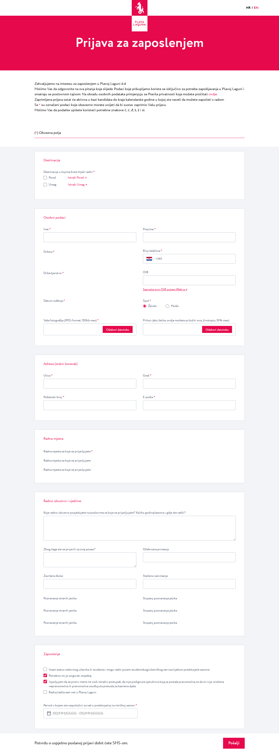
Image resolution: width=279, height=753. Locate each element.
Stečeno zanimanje (155, 576)
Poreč (52, 177)
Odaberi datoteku (117, 330)
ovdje (213, 94)
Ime (47, 229)
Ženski (152, 306)
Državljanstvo (53, 273)
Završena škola (53, 576)
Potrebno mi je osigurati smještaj (70, 676)
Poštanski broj (53, 397)
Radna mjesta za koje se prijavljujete (68, 451)
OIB (145, 272)
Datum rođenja (54, 301)
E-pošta (149, 397)
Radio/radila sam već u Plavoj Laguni (72, 692)
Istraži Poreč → (77, 177)
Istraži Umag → (77, 184)
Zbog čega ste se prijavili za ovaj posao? (69, 549)
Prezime (149, 229)
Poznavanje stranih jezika (59, 598)
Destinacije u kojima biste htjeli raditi (69, 172)
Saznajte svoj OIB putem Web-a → (165, 289)
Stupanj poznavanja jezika (160, 598)
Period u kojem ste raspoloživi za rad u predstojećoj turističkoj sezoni (90, 705)
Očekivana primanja (156, 549)
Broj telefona (152, 251)
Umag (52, 184)
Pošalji (233, 743)
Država (49, 252)
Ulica (48, 375)
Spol (147, 301)
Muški (175, 306)
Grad (147, 375)
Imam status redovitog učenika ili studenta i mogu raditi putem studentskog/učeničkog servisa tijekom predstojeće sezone (129, 670)
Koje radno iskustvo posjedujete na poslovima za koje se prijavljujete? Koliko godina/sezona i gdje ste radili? (114, 513)
